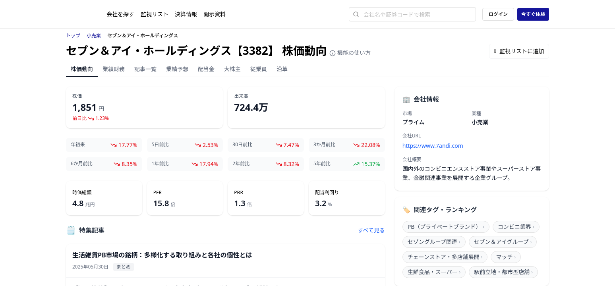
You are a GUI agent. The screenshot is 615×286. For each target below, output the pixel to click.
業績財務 (113, 69)
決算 (186, 14)
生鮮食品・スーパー (434, 272)
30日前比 (242, 144)
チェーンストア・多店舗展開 (445, 257)
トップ (73, 35)
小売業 (94, 35)
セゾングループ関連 (434, 241)
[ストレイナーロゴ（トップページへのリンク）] (86, 14)
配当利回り (327, 192)
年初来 (78, 144)
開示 (214, 14)
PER (157, 192)
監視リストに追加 (519, 51)
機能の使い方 (350, 52)
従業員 (258, 69)
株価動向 (82, 69)
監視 (154, 14)
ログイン (498, 14)
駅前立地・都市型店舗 (503, 272)
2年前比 (240, 163)
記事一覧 (145, 69)
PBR (238, 192)
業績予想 (177, 69)
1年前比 (160, 163)
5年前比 (322, 163)
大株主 (232, 69)
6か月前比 (82, 163)
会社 (120, 14)
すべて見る (371, 230)
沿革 (282, 69)
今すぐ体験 (533, 14)
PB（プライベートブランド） (446, 226)
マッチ (506, 257)
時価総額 (81, 192)
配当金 (206, 69)
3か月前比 (324, 144)
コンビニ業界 (516, 226)
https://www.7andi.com (432, 145)
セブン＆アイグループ (503, 241)
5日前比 (160, 144)
